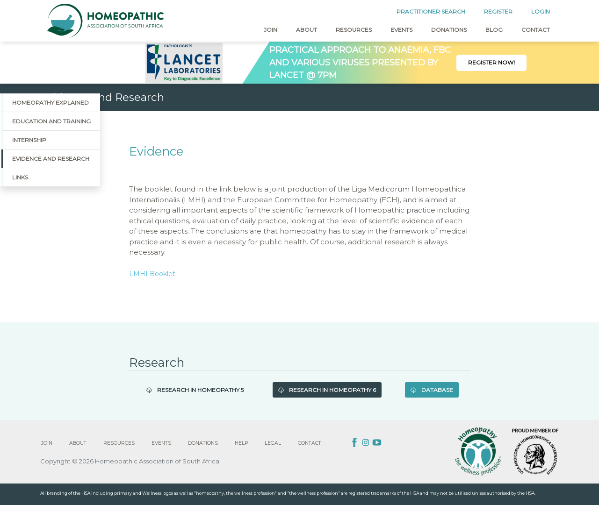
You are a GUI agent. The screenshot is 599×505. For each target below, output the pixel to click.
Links (20, 177)
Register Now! (491, 62)
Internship (29, 139)
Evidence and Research (50, 158)
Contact (535, 29)
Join (270, 29)
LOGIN (540, 11)
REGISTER (498, 11)
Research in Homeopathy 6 (327, 389)
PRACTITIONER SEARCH (431, 11)
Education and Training (51, 121)
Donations (449, 29)
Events (401, 29)
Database (432, 389)
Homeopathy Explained (50, 102)
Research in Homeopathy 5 (195, 389)
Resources (354, 29)
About (306, 29)
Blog (494, 29)
